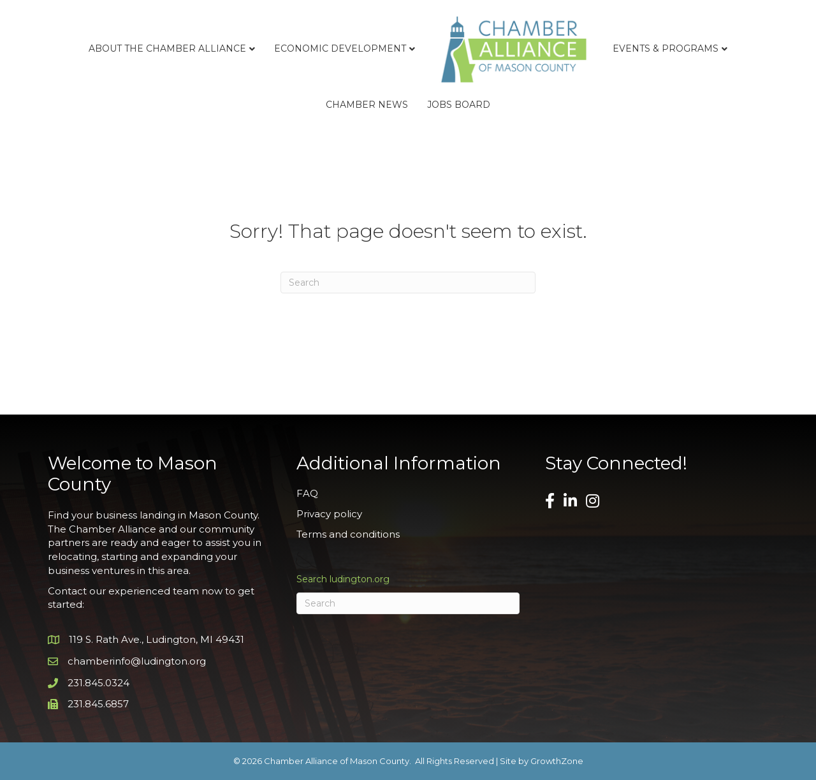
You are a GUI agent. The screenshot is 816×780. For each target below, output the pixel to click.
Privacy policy (329, 514)
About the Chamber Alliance (167, 48)
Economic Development (340, 48)
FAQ (307, 493)
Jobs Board (458, 104)
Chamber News (367, 104)
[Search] (408, 282)
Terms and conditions (348, 534)
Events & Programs (665, 48)
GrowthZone (556, 761)
